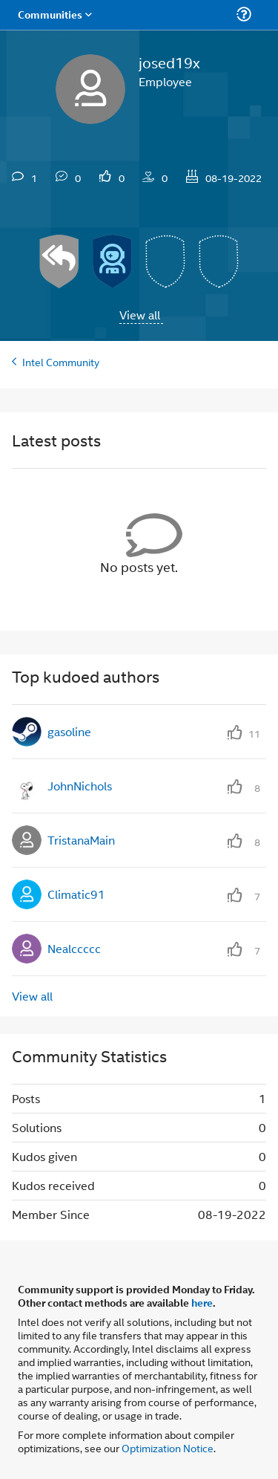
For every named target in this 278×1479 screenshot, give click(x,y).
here (202, 1302)
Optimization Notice (168, 1447)
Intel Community (60, 361)
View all (139, 314)
